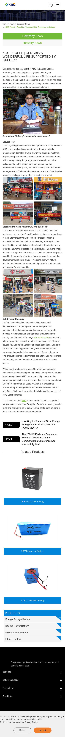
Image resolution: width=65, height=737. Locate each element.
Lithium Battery (33, 638)
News (12, 24)
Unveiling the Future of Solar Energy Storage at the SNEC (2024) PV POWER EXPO (41, 424)
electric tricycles (41, 337)
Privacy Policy (31, 722)
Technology (32, 688)
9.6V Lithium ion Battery (32, 551)
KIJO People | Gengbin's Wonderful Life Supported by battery (30, 27)
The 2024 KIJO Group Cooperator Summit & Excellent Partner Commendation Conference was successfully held (39, 439)
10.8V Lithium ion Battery (32, 600)
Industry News (32, 42)
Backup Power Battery (33, 625)
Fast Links (32, 696)
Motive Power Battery (33, 631)
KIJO (24, 400)
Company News (23, 24)
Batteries (32, 672)
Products (12, 613)
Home (5, 24)
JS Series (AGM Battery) (32, 502)
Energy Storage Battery (33, 618)
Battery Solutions (32, 680)
